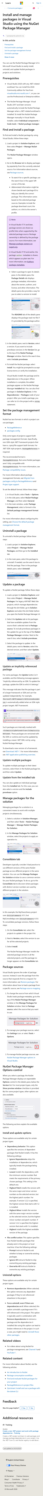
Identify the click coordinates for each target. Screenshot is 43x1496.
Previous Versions (23, 1476)
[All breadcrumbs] (5, 8)
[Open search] (33, 3)
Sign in (38, 3)
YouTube (10, 1352)
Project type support (11, 484)
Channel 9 (33, 1349)
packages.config (13, 430)
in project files (20, 1385)
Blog (6, 1479)
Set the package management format (18, 50)
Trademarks (20, 1486)
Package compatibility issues (14, 470)
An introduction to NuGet (17, 1372)
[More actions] (38, 8)
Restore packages (28, 982)
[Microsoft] (21, 3)
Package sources (16, 172)
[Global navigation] (2, 3)
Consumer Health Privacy (13, 1483)
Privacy (25, 1479)
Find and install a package (14, 47)
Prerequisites (9, 44)
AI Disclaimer (9, 1476)
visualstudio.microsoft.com (18, 93)
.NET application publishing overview (20, 754)
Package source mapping (30, 988)
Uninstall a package (11, 53)
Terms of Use (9, 1486)
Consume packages (15, 8)
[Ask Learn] (34, 8)
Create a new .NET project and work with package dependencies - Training (20, 1432)
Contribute (16, 1479)
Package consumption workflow (20, 1375)
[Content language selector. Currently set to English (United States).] (15, 1460)
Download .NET (12, 751)
